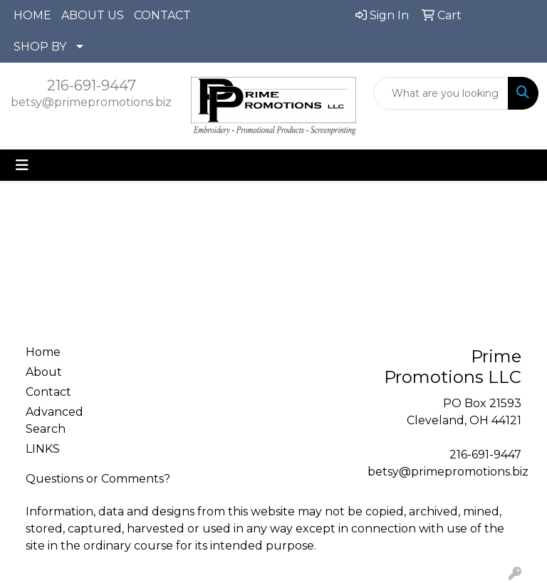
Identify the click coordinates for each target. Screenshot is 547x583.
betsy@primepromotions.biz (91, 102)
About (44, 372)
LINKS (43, 449)
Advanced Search (54, 420)
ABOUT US (92, 15)
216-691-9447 (91, 85)
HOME (32, 15)
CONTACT (162, 15)
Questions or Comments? (98, 478)
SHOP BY (40, 46)
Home (43, 352)
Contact (48, 392)
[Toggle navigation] (22, 165)
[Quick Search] (441, 93)
